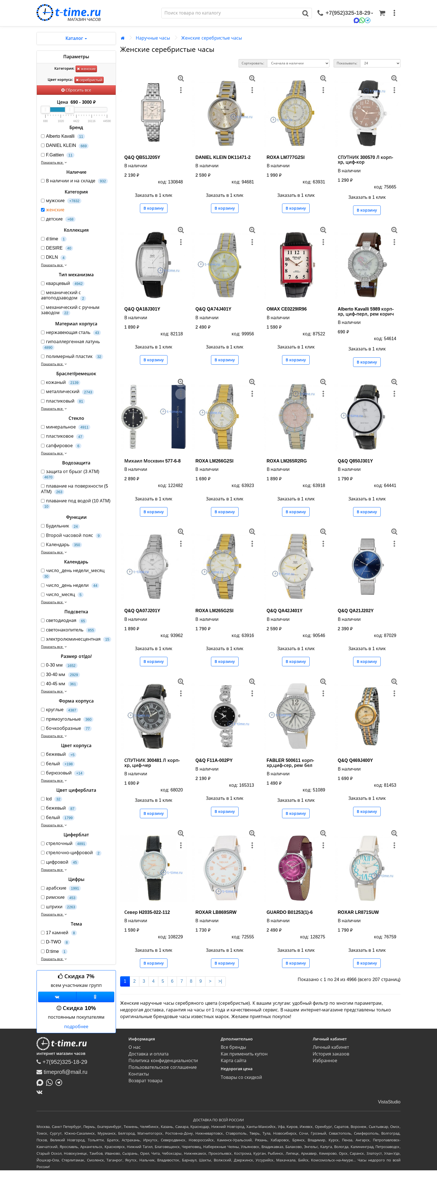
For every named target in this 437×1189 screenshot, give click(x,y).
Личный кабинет (331, 1047)
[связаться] (345, 13)
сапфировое (61, 446)
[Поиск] (230, 13)
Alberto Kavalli (63, 136)
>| (220, 981)
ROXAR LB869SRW (215, 912)
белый (58, 764)
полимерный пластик (72, 356)
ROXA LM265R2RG (287, 461)
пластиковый (63, 401)
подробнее (76, 1026)
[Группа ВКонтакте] (57, 997)
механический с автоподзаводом (63, 295)
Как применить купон (244, 1054)
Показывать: (347, 63)
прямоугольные (67, 719)
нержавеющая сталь (71, 332)
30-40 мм (60, 674)
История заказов (331, 1054)
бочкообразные (66, 728)
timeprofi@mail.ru (62, 1072)
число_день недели (70, 585)
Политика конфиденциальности (163, 1060)
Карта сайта (233, 1060)
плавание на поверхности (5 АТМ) (74, 489)
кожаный (60, 382)
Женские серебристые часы (211, 38)
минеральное (65, 427)
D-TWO (55, 942)
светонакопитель (68, 630)
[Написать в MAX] (41, 1082)
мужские (61, 201)
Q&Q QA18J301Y (142, 309)
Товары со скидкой (241, 1077)
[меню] (394, 13)
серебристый (89, 80)
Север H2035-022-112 (147, 912)
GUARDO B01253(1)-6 (290, 912)
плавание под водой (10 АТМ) (75, 503)
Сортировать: (253, 63)
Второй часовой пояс (71, 535)
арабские (61, 888)
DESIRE (57, 248)
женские (86, 69)
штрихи (59, 907)
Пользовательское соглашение (162, 1067)
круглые (59, 710)
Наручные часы (153, 38)
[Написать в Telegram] (60, 1082)
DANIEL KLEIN (65, 145)
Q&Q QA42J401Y (285, 610)
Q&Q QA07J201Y (142, 610)
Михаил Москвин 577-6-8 (152, 461)
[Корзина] (382, 13)
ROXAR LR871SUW (358, 912)
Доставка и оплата (148, 1054)
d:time (54, 239)
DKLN (53, 257)
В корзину (154, 208)
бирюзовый (62, 773)
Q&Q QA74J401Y (213, 309)
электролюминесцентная (76, 639)
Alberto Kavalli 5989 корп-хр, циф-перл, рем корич (366, 311)
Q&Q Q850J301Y (355, 461)
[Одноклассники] (95, 997)
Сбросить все (76, 90)
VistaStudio (389, 1102)
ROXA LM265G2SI (214, 610)
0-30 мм (59, 665)
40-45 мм (59, 684)
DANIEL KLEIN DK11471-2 (223, 157)
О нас (134, 1047)
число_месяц (62, 594)
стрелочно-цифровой (71, 853)
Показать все (54, 162)
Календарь (61, 545)
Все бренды (233, 1047)
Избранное (325, 1060)
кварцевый (62, 283)
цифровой (60, 862)
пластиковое (62, 436)
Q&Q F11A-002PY (213, 760)
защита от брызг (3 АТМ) (70, 474)
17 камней (59, 933)
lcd (51, 799)
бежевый (58, 754)
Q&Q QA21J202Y (356, 610)
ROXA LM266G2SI (214, 461)
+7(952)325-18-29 (62, 1062)
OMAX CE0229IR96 (287, 309)
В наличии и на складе (74, 181)
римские (59, 897)
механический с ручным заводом (70, 310)
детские (58, 219)
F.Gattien (57, 155)
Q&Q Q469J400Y (355, 760)
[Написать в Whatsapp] (50, 1082)
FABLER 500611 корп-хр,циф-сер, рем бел (290, 763)
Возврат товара (145, 1080)
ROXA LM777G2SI (286, 157)
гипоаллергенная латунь (70, 344)
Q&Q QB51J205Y (142, 157)
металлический (67, 391)
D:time (54, 951)
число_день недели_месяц (73, 573)
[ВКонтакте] (41, 1092)
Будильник (60, 526)
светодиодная (64, 620)
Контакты (138, 1074)
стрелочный (64, 843)
